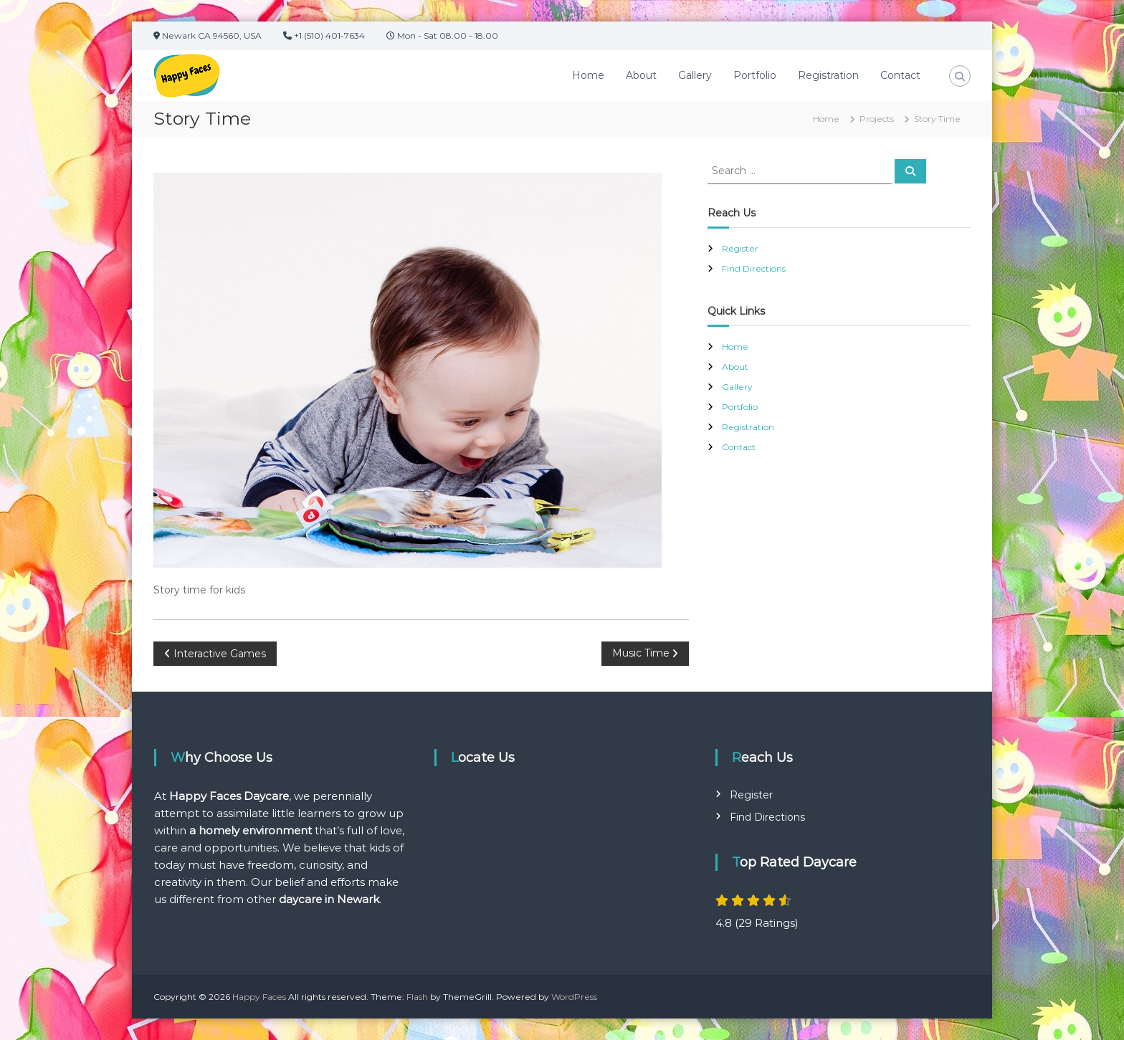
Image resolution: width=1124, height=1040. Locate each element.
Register (740, 248)
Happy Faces (259, 996)
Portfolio (754, 75)
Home (588, 75)
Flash (417, 996)
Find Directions (754, 268)
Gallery (695, 75)
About (641, 75)
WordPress (574, 996)
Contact (900, 75)
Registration (828, 75)
